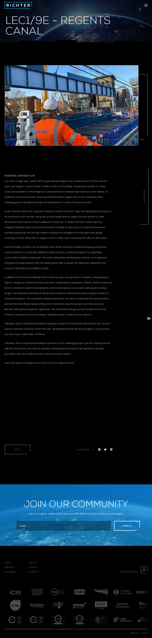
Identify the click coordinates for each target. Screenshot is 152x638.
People (33, 568)
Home (8, 563)
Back (18, 450)
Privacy (135, 634)
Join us (126, 526)
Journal (10, 572)
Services (10, 568)
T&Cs (145, 634)
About (33, 563)
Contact (34, 572)
